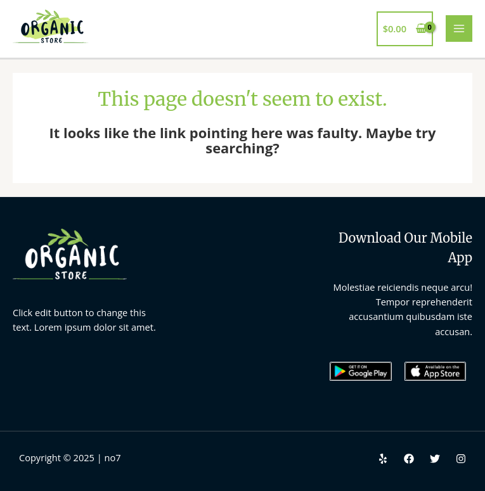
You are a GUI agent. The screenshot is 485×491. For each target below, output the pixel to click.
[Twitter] (435, 459)
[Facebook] (409, 459)
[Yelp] (383, 459)
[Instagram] (461, 459)
